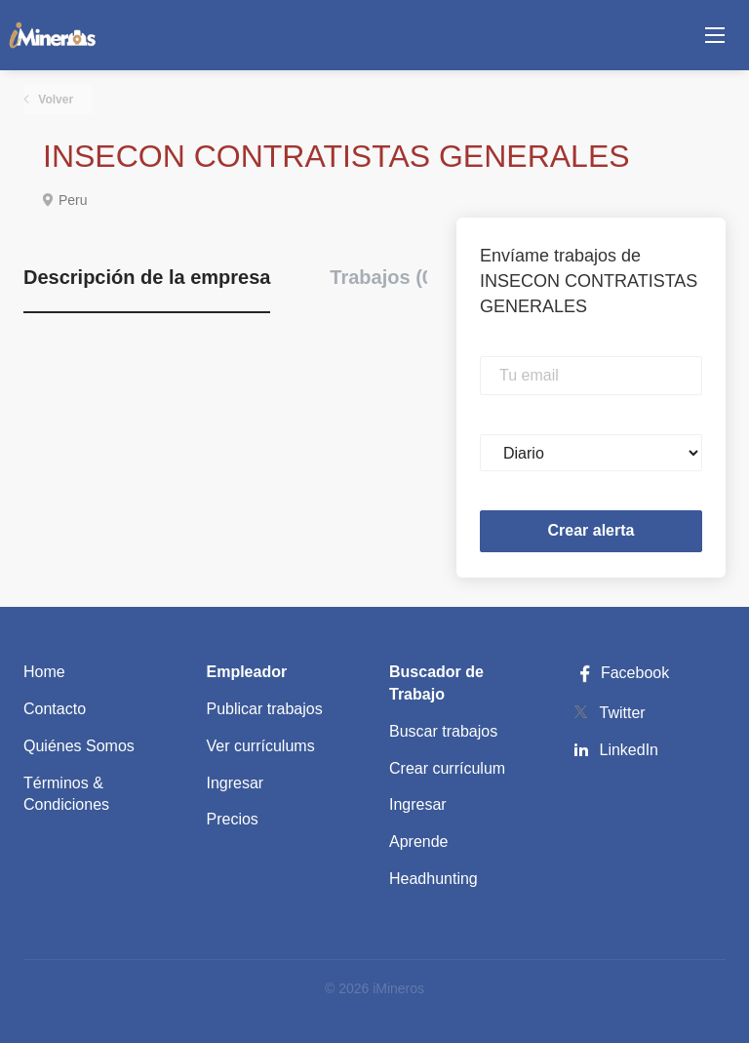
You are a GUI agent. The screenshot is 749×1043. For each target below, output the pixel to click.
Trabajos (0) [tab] (384, 277)
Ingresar (235, 783)
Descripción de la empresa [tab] (146, 277)
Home (44, 671)
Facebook (621, 672)
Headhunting (433, 878)
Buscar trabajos (443, 731)
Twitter (623, 712)
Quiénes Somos (79, 746)
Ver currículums (261, 746)
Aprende (419, 841)
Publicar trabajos (265, 709)
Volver (54, 99)
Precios (232, 819)
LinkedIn (629, 750)
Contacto (54, 709)
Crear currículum (447, 768)
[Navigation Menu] (715, 35)
